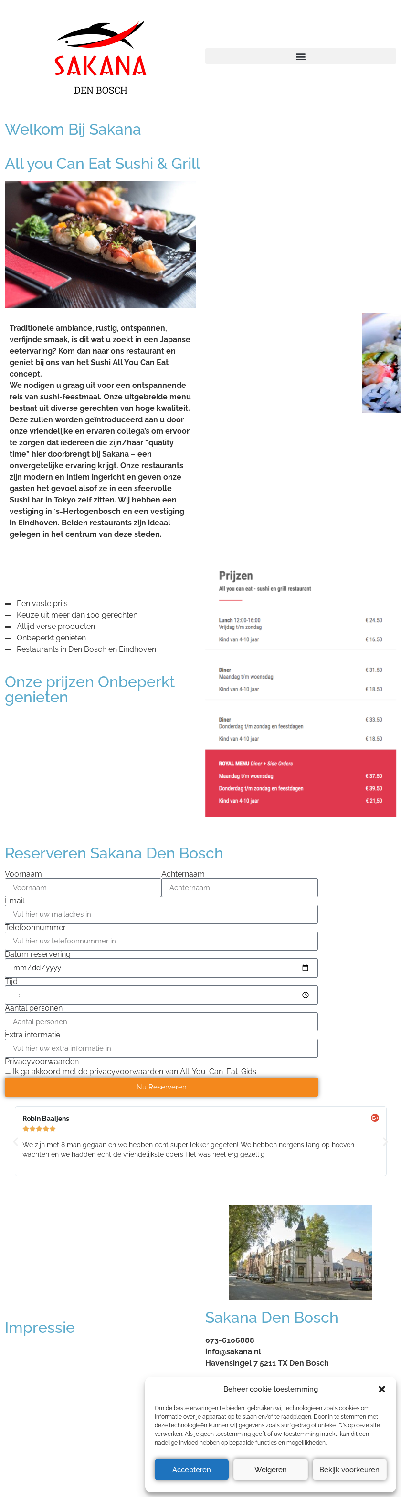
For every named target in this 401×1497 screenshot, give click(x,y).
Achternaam (183, 874)
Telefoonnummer (35, 928)
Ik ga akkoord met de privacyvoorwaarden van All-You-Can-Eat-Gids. (135, 1071)
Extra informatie (32, 1035)
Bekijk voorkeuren (349, 1470)
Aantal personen (34, 1008)
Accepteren (191, 1470)
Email (14, 901)
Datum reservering (38, 954)
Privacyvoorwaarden (42, 1062)
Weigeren (270, 1470)
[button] (382, 1389)
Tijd (11, 981)
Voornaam (23, 874)
